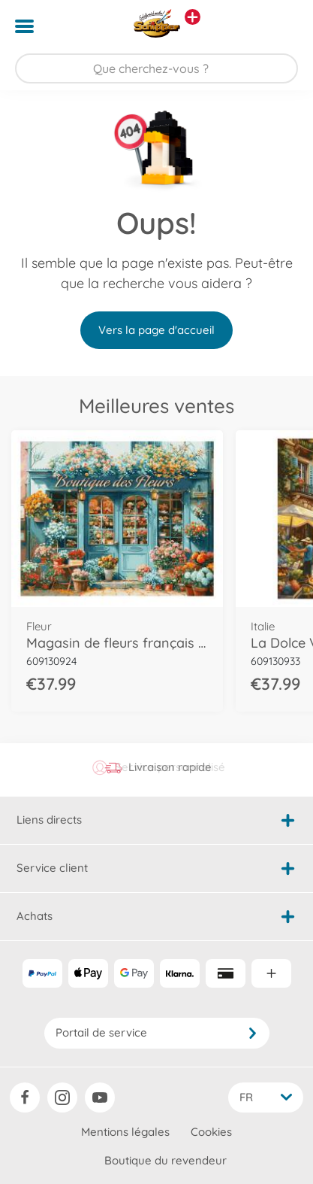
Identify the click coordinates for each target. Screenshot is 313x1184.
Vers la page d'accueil (156, 330)
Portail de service (157, 1032)
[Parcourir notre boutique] (156, 68)
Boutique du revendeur (165, 1160)
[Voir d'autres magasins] (192, 17)
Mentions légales (125, 1132)
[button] (280, 26)
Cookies (211, 1132)
